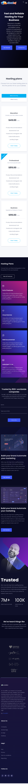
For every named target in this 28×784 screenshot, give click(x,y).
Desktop (3, 736)
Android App (4, 730)
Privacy (3, 752)
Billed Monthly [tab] (14, 96)
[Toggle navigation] (26, 3)
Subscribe (14, 420)
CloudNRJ (5, 713)
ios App (3, 733)
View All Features (7, 276)
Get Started (6, 477)
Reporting (3, 758)
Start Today (14, 146)
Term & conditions (6, 755)
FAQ (2, 749)
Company (4, 727)
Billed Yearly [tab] (14, 99)
